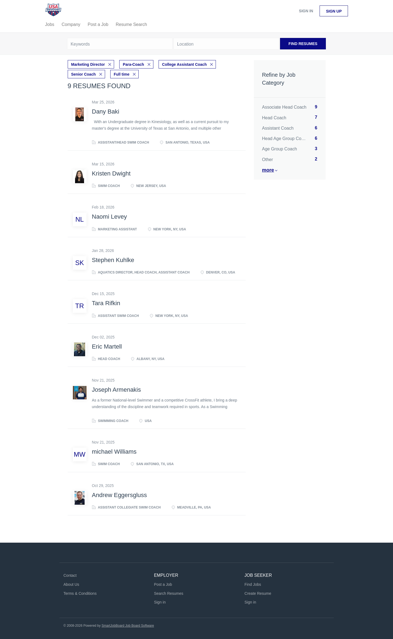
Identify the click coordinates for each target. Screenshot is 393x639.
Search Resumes (168, 593)
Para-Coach (133, 64)
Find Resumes (302, 43)
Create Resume (258, 593)
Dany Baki (105, 111)
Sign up (334, 11)
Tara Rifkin (106, 303)
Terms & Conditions (80, 593)
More (268, 170)
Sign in (306, 11)
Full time (122, 74)
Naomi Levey (109, 216)
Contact (70, 575)
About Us (71, 584)
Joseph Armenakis (116, 389)
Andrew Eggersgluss (119, 495)
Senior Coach (83, 74)
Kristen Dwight (111, 173)
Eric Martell (107, 346)
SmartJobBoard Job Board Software (128, 626)
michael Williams (114, 451)
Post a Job (163, 584)
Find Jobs (253, 584)
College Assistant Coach (184, 64)
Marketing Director (88, 64)
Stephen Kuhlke (113, 260)
